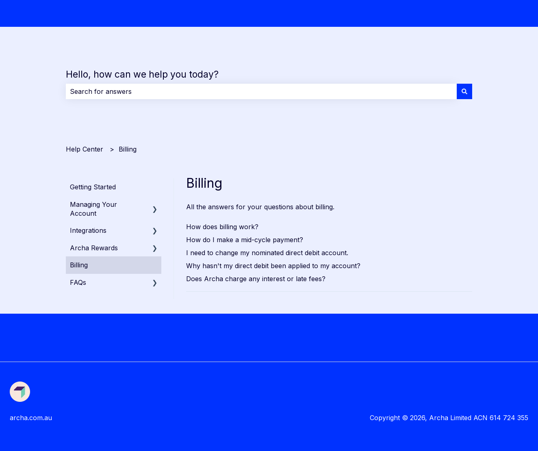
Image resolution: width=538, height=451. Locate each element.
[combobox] (261, 91)
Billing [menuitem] (79, 265)
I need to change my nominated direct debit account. (267, 253)
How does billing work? (222, 227)
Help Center (84, 149)
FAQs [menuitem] (78, 282)
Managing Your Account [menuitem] (93, 208)
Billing (128, 149)
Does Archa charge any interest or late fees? (255, 279)
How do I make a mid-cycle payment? (244, 240)
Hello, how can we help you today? (142, 74)
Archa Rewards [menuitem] (94, 248)
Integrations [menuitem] (88, 230)
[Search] (464, 91)
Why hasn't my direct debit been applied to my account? (273, 266)
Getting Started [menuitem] (93, 187)
